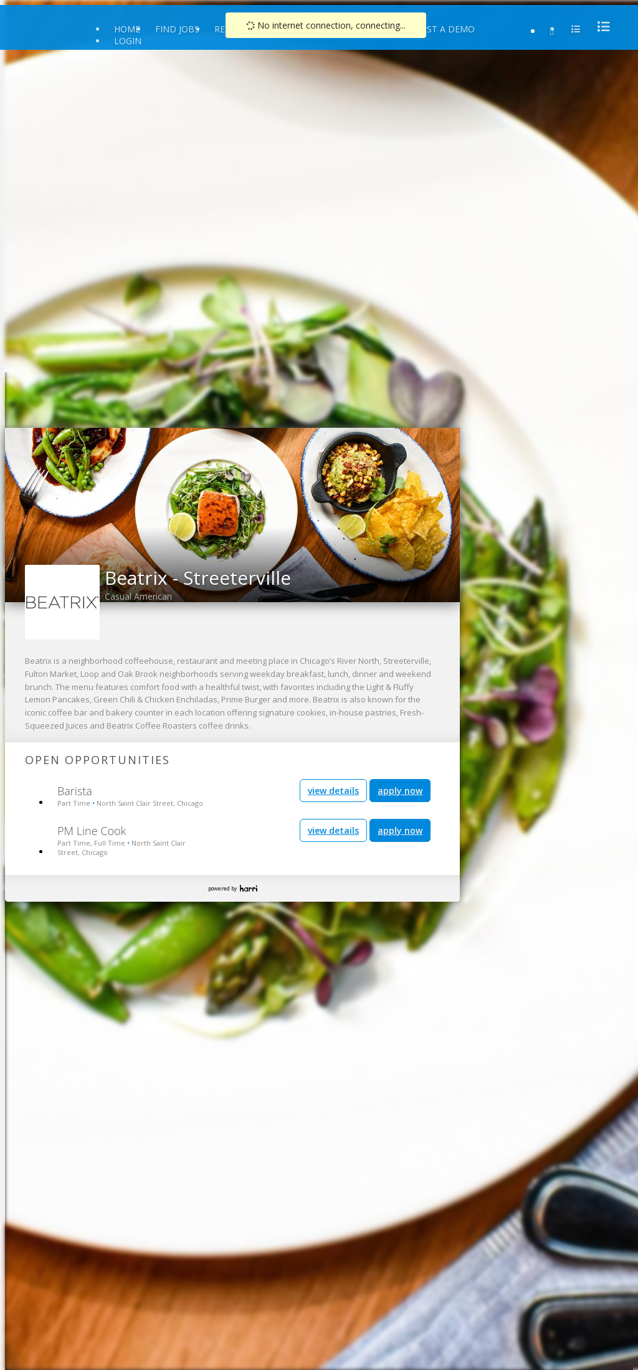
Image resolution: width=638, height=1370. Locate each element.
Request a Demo (436, 29)
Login (127, 41)
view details (333, 790)
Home (127, 29)
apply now (400, 790)
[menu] (600, 26)
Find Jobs (177, 29)
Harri (248, 888)
